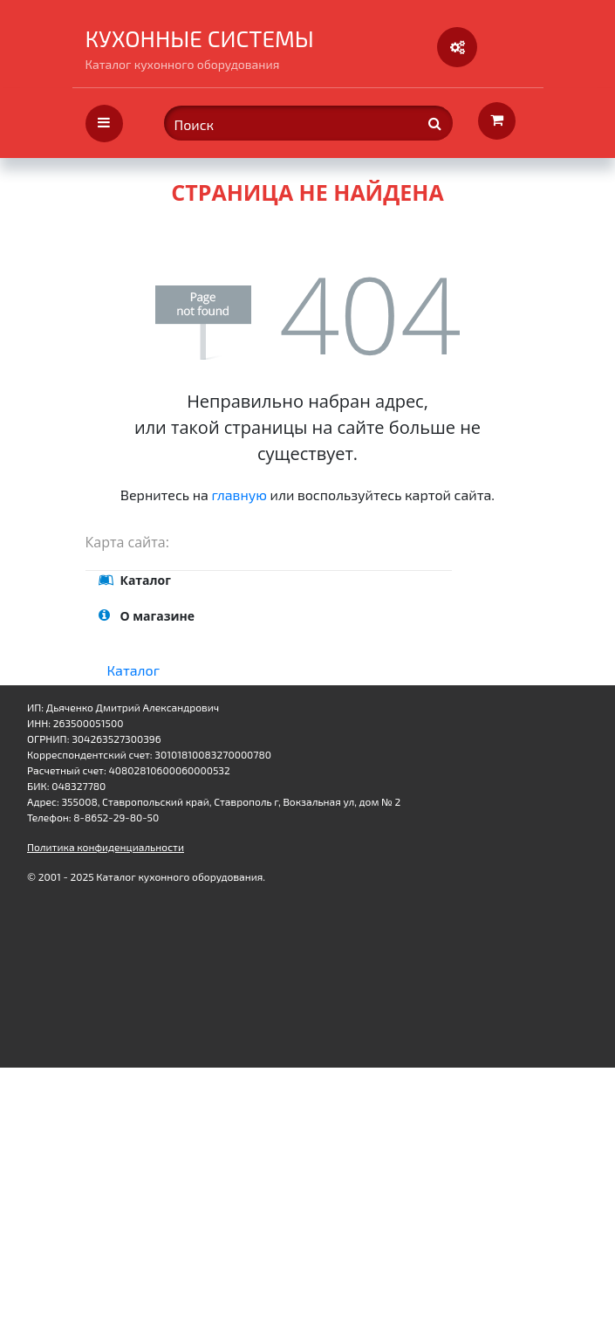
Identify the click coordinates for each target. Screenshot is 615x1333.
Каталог (134, 670)
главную (239, 494)
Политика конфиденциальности (105, 847)
